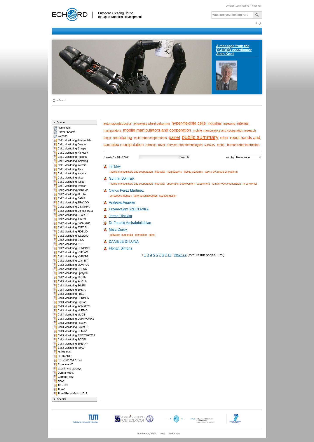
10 (169, 255)
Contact (230, 5)
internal (243, 123)
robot (224, 138)
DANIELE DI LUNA (124, 241)
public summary (200, 137)
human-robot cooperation (226, 183)
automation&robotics (118, 123)
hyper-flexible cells (189, 123)
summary (209, 145)
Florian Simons (120, 248)
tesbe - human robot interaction (238, 145)
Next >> (180, 255)
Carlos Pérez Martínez (126, 190)
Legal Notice (242, 5)
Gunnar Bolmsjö (121, 178)
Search (62, 100)
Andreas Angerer (122, 202)
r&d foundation (167, 195)
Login (259, 23)
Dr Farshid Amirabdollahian (130, 223)
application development (181, 183)
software (115, 234)
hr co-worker (250, 183)
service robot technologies (185, 145)
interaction (141, 234)
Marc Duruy (118, 229)
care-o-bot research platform (220, 171)
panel (174, 137)
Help (163, 433)
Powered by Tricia (146, 433)
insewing (229, 123)
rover (161, 145)
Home (54, 100)
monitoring (122, 137)
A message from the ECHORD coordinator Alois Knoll (234, 50)
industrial (215, 123)
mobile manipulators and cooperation (157, 130)
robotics (151, 145)
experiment (203, 183)
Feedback (256, 5)
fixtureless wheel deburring (151, 123)
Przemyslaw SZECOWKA (129, 209)
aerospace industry (121, 195)
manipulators (112, 130)
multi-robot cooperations (150, 138)
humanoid (127, 234)
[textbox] (231, 13)
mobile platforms (193, 171)
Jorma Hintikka (120, 216)
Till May (115, 166)
